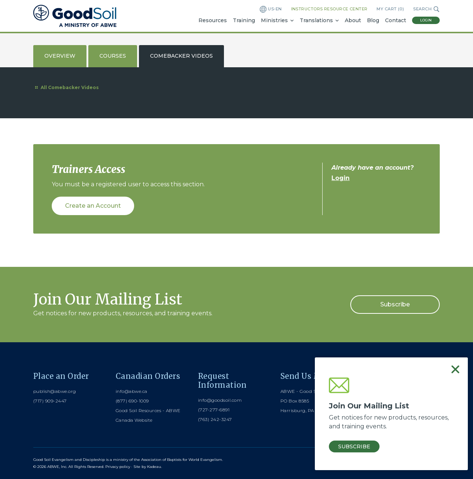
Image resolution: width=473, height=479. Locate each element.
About (353, 20)
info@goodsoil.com (220, 400)
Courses (112, 55)
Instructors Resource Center (329, 8)
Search (426, 9)
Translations (316, 20)
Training (244, 20)
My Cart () (390, 9)
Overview (59, 55)
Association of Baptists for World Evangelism (181, 459)
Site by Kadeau (147, 466)
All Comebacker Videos (66, 87)
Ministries (274, 20)
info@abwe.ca (131, 391)
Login (426, 20)
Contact (395, 20)
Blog (373, 20)
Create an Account (93, 205)
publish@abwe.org (54, 391)
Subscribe (395, 304)
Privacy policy (117, 466)
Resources (212, 20)
